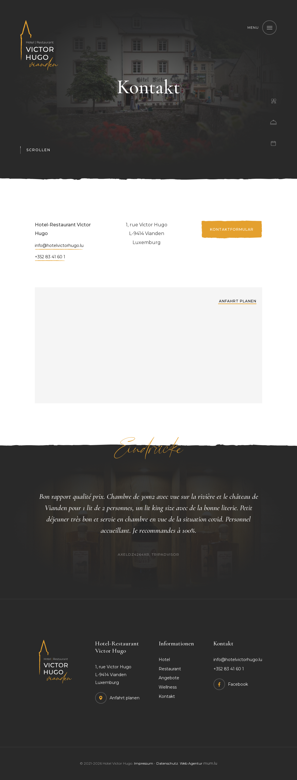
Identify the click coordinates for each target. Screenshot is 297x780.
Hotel (164, 659)
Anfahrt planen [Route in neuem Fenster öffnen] (237, 301)
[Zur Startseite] (39, 45)
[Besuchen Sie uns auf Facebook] (230, 684)
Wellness (168, 687)
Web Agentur (191, 763)
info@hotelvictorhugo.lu (59, 246)
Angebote (169, 677)
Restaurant (170, 668)
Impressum (143, 763)
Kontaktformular (231, 230)
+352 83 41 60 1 (50, 257)
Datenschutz (167, 763)
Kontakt (167, 696)
